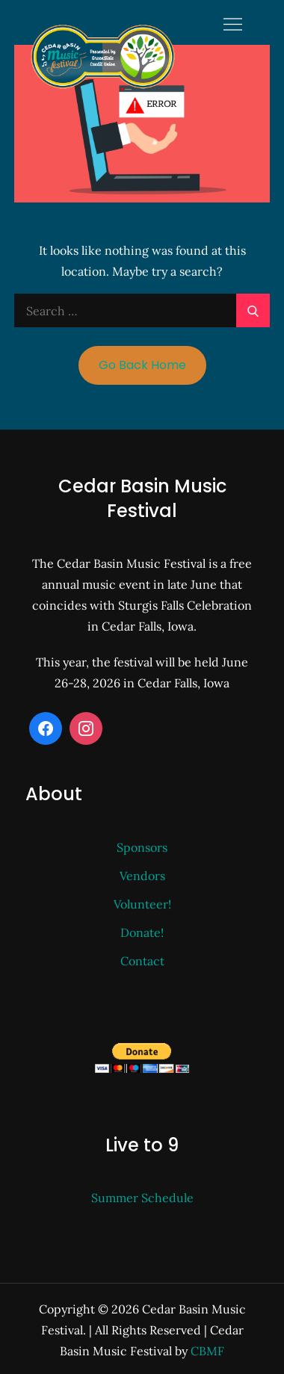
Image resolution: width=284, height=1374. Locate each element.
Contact (142, 960)
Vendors (142, 875)
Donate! (142, 932)
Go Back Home (142, 365)
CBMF (207, 1350)
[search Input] (142, 310)
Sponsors (142, 847)
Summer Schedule (142, 1197)
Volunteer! (142, 904)
